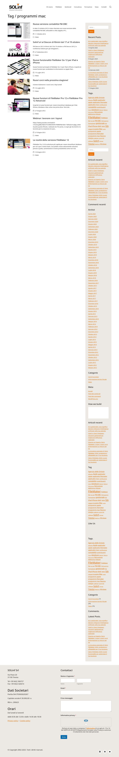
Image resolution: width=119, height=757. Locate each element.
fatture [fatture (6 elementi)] (98, 114)
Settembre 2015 (93, 309)
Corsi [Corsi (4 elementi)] (89, 110)
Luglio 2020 (92, 234)
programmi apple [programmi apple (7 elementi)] (94, 131)
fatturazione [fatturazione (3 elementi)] (91, 112)
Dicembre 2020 (93, 232)
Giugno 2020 (92, 237)
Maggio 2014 (92, 321)
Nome (62, 684)
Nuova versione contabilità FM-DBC (50, 24)
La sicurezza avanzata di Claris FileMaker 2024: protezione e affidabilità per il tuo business (98, 75)
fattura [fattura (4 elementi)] (105, 110)
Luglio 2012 (92, 362)
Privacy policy (13, 721)
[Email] (109, 751)
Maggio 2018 (92, 275)
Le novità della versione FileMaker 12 (51, 140)
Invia (64, 737)
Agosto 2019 (92, 250)
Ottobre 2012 (92, 357)
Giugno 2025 (92, 216)
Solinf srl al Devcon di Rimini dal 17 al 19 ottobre (56, 42)
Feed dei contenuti (94, 394)
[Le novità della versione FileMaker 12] (19, 143)
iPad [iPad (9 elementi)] (90, 126)
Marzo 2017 (92, 298)
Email (63, 688)
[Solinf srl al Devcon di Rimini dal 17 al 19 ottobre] (19, 49)
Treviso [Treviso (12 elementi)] (91, 144)
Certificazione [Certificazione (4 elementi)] (103, 105)
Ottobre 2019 (92, 244)
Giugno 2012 (92, 365)
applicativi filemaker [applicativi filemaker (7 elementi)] (100, 102)
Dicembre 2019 (93, 242)
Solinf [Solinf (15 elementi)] (96, 140)
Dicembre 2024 (93, 221)
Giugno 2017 (92, 291)
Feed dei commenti (94, 396)
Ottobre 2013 (92, 334)
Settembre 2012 (93, 360)
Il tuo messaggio (67, 698)
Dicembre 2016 (93, 303)
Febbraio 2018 (93, 280)
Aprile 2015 (92, 314)
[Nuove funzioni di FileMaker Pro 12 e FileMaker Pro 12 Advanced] (19, 105)
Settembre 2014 (93, 319)
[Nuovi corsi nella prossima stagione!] (19, 87)
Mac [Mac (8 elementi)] (100, 129)
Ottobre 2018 (92, 265)
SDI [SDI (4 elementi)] (103, 138)
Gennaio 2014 (92, 329)
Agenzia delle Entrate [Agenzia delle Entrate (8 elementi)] (96, 97)
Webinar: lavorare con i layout (47, 118)
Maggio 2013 (92, 344)
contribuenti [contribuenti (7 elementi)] (101, 107)
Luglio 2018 (92, 270)
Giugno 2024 (92, 224)
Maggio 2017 (92, 293)
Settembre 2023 (93, 227)
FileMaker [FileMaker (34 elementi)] (94, 117)
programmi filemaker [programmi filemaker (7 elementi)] (96, 133)
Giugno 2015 (92, 311)
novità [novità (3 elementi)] (104, 129)
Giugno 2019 (92, 252)
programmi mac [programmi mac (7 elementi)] (94, 136)
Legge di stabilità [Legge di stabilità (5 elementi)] (93, 129)
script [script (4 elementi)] (100, 138)
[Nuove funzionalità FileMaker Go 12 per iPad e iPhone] (19, 67)
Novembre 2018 (93, 262)
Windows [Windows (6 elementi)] (103, 144)
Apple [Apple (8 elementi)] (95, 100)
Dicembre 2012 (93, 352)
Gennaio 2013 (92, 350)
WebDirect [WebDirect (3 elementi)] (97, 144)
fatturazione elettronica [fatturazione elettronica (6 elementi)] (95, 113)
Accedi (90, 391)
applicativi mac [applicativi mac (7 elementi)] (93, 105)
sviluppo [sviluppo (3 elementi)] (101, 141)
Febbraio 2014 (93, 327)
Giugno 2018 (92, 273)
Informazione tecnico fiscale (97, 379)
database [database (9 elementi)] (95, 110)
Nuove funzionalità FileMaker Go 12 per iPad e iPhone (55, 61)
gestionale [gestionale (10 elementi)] (100, 123)
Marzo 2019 (92, 257)
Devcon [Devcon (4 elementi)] (101, 110)
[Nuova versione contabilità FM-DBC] (19, 31)
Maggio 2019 (92, 255)
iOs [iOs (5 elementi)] (106, 123)
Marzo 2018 (92, 278)
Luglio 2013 (92, 339)
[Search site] (110, 7)
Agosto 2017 (92, 288)
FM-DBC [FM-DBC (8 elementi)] (98, 121)
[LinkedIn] (99, 751)
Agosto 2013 (92, 337)
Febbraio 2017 (93, 301)
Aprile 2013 (92, 347)
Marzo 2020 (92, 239)
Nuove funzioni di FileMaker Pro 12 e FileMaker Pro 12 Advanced (58, 99)
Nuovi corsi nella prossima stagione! (50, 80)
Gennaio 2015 (92, 316)
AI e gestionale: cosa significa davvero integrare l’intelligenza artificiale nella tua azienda (98, 43)
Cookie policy (25, 721)
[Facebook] (104, 751)
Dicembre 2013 (93, 332)
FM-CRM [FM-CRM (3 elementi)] (92, 121)
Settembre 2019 (93, 247)
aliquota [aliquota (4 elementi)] (90, 100)
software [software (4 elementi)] (90, 141)
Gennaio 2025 (92, 219)
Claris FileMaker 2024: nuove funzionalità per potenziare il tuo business (97, 84)
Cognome (80, 684)
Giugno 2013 (92, 342)
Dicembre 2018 (93, 260)
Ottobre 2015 (92, 306)
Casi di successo (93, 377)
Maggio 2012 (92, 368)
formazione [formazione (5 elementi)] (91, 123)
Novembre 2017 (93, 283)
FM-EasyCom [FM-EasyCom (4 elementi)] (104, 121)
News (37, 37)
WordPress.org (93, 399)
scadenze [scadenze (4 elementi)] (95, 138)
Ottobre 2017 (92, 285)
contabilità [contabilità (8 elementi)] (92, 107)
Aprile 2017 (92, 296)
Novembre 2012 (93, 355)
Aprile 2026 (92, 214)
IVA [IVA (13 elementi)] (106, 126)
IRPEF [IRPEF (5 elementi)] (103, 126)
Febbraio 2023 (93, 229)
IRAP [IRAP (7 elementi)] (99, 126)
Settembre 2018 (93, 268)
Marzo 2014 (92, 324)
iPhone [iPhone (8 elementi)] (95, 126)
